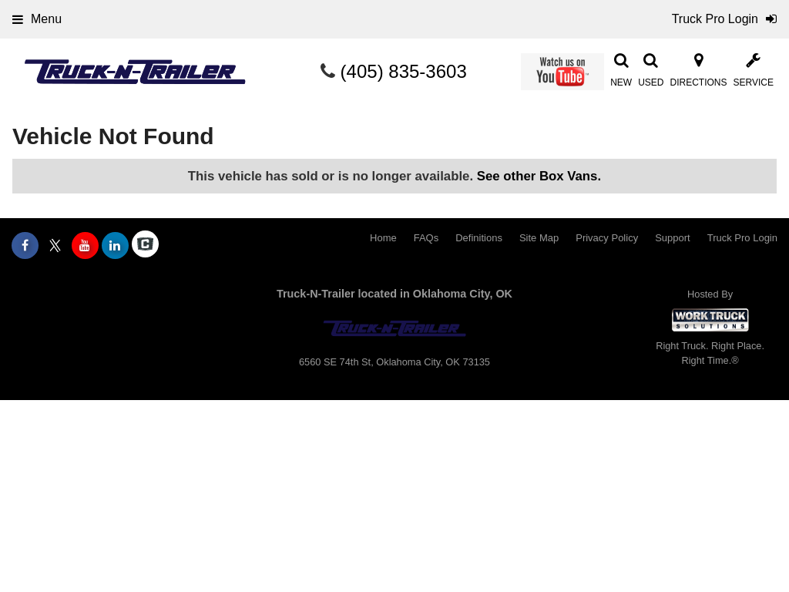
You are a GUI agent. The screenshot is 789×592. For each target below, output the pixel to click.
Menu (37, 18)
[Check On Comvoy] (145, 246)
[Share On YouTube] (85, 246)
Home (383, 238)
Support (672, 238)
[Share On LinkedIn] (115, 246)
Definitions (478, 238)
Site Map (539, 238)
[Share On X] (55, 246)
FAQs (426, 238)
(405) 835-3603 (404, 71)
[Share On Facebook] (25, 246)
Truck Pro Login (742, 238)
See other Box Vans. (539, 176)
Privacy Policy (607, 238)
